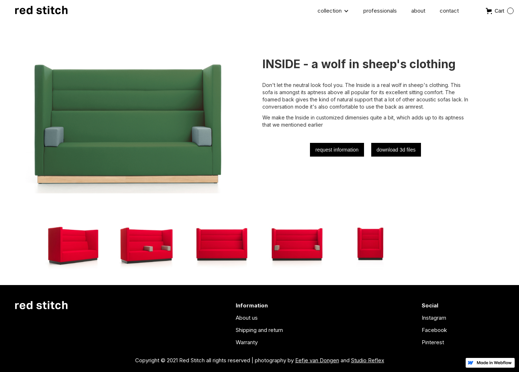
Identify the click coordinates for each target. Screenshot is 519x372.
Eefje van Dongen (317, 360)
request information (337, 150)
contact (449, 10)
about (418, 10)
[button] (333, 11)
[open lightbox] (71, 241)
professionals (380, 10)
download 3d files (396, 150)
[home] (41, 11)
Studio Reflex (367, 360)
